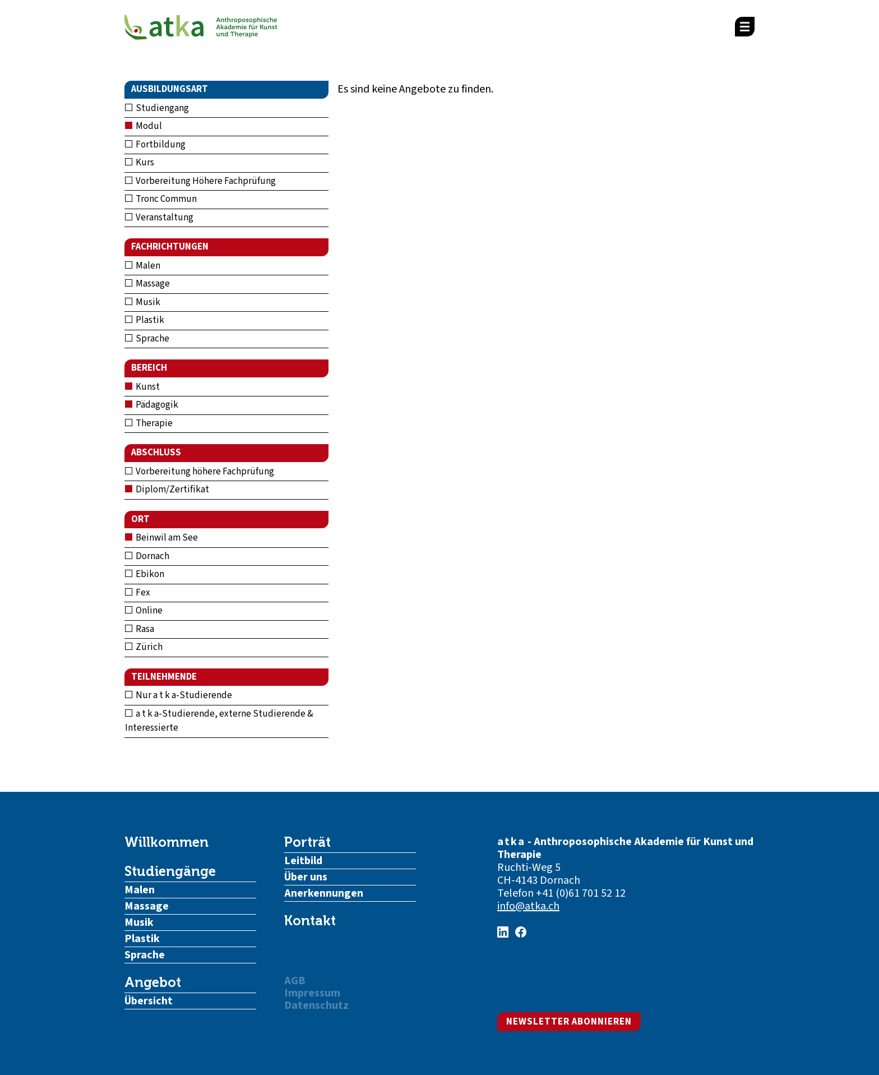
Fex (137, 592)
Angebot (152, 982)
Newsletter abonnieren (569, 1021)
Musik (142, 302)
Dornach (147, 556)
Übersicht (148, 1001)
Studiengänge (170, 871)
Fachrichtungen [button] (170, 246)
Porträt (307, 842)
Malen (142, 266)
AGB (295, 981)
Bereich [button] (149, 368)
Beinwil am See (161, 538)
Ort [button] (140, 519)
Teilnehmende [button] (164, 677)
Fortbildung (155, 144)
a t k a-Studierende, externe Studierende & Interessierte (219, 721)
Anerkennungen (323, 893)
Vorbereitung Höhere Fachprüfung (200, 181)
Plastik (144, 320)
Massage (147, 283)
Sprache (147, 338)
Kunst (142, 387)
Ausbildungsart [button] (169, 89)
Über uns (305, 877)
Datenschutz (316, 1005)
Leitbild (303, 861)
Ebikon (144, 574)
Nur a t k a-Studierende (178, 695)
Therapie (149, 423)
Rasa (139, 629)
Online (144, 610)
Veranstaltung (159, 217)
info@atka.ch (528, 906)
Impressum (312, 993)
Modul (143, 126)
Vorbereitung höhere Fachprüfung (199, 471)
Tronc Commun (161, 199)
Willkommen (166, 842)
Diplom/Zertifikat (167, 489)
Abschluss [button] (156, 452)
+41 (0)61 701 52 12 (581, 893)
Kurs (139, 162)
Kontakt (310, 921)
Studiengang (157, 108)
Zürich (144, 647)
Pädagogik (151, 405)
